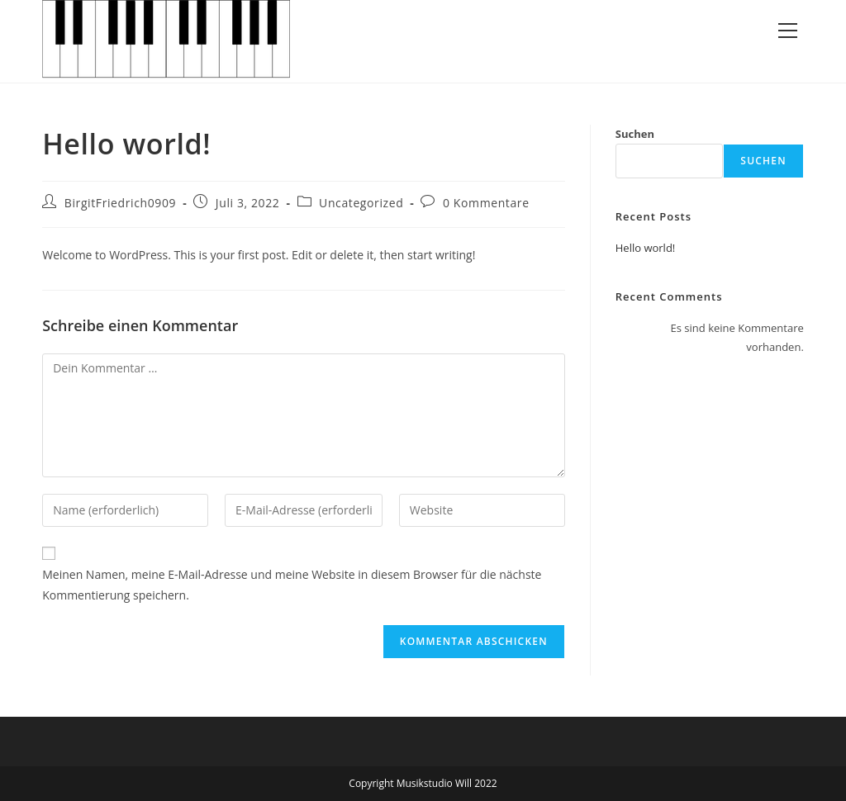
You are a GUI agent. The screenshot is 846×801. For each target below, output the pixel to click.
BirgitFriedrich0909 (120, 203)
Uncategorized (361, 203)
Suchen (634, 133)
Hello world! (645, 247)
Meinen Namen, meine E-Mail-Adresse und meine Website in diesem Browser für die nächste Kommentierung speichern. (291, 584)
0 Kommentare (486, 203)
